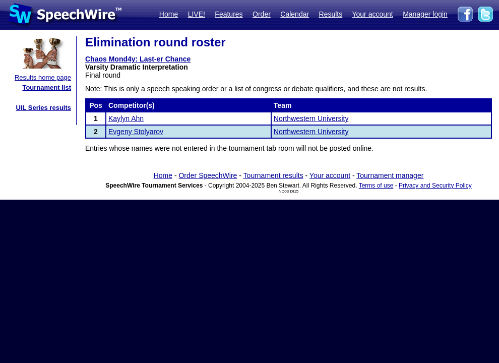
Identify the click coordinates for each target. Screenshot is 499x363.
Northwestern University (311, 118)
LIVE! (196, 14)
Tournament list (46, 87)
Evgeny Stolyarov (135, 132)
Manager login (425, 14)
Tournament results (273, 175)
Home (168, 14)
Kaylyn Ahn (126, 118)
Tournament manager (389, 175)
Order (262, 14)
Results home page (43, 77)
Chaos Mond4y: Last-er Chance (138, 59)
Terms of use (376, 185)
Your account (372, 14)
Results (331, 14)
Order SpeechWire (207, 175)
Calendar (294, 14)
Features (228, 14)
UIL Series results (43, 107)
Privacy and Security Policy (435, 185)
